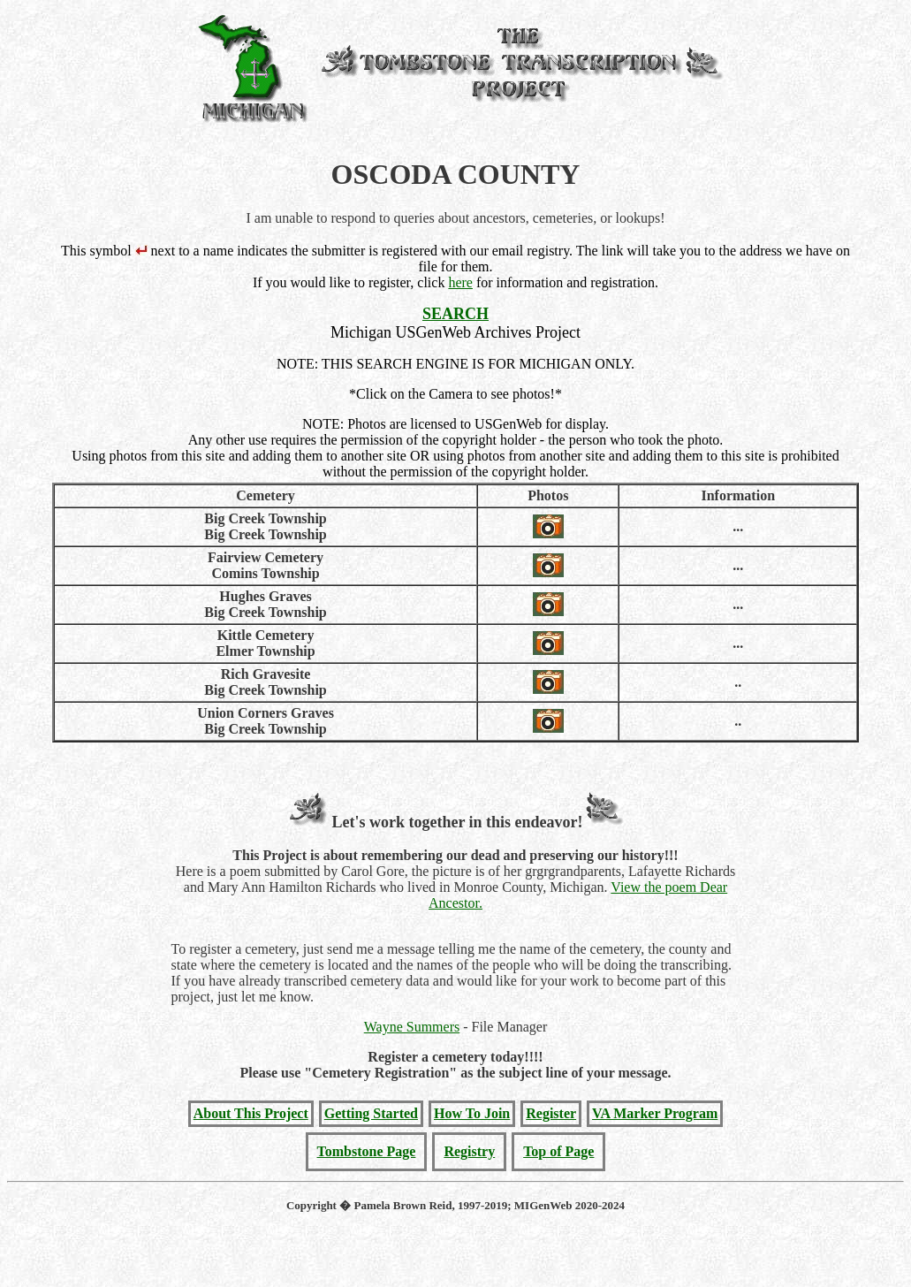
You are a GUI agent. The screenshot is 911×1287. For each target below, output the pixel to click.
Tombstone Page (366, 1151)
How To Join (472, 1113)
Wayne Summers (411, 1026)
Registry (469, 1151)
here (460, 282)
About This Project (251, 1113)
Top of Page (558, 1151)
